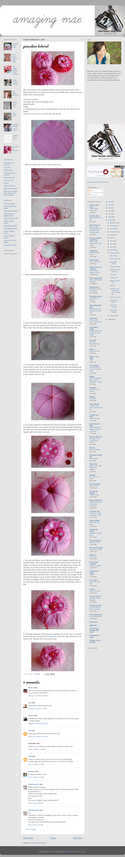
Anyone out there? (95, 591)
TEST (91, 360)
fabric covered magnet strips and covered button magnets (11, 193)
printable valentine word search (15, 127)
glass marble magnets (10, 188)
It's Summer (93, 398)
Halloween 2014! (95, 542)
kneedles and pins (95, 605)
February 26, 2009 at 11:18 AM (38, 736)
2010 (110, 217)
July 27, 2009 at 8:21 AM (36, 777)
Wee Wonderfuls (95, 484)
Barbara (31, 687)
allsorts (92, 349)
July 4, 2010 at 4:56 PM (35, 803)
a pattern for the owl (15, 137)
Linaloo (92, 589)
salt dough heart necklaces (9, 163)
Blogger (83, 851)
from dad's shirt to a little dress (15, 58)
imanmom (31, 771)
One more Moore (95, 540)
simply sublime (94, 520)
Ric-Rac (92, 448)
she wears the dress (15, 93)
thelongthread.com (96, 296)
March (112, 250)
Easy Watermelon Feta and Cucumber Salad (95, 369)
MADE (92, 376)
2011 (110, 214)
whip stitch (72, 634)
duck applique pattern (10, 228)
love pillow (7, 167)
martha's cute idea (115, 297)
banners (6, 183)
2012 (110, 211)
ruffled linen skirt (15, 104)
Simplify (92, 397)
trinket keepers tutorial (15, 82)
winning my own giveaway (115, 270)
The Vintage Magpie (94, 492)
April (112, 247)
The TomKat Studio (94, 328)
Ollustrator (68, 851)
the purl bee (94, 622)
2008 (110, 319)
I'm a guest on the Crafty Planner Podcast (95, 440)
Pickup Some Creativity (94, 563)
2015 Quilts (14, 114)
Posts (91, 191)
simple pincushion (9, 186)
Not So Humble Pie (96, 615)
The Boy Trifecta (95, 596)
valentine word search (10, 253)
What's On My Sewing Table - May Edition (96, 243)
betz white (93, 340)
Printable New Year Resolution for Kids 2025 (95, 311)
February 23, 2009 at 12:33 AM (38, 696)
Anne (30, 756)
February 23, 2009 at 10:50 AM (38, 723)
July (111, 238)
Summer (92, 574)
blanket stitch (53, 636)
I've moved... (93, 556)
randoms (112, 285)
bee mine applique (9, 203)
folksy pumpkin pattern (11, 218)
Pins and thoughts (95, 449)
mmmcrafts (93, 318)
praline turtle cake (115, 259)
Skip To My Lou (95, 225)
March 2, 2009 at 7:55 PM (36, 764)
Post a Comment (31, 829)
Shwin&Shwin (94, 287)
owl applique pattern (10, 245)
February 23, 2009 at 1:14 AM (37, 708)
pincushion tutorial (113, 262)
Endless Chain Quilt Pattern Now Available (95, 467)
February (113, 253)
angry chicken (94, 404)
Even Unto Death (95, 418)
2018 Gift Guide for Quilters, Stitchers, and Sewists (95, 429)
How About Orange (96, 548)
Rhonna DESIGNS (96, 500)
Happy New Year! (95, 351)
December (113, 223)
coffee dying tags (115, 266)
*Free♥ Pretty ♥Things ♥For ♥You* (94, 630)
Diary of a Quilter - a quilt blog (96, 239)
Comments (93, 194)
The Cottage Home (96, 278)
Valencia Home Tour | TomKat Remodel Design (96, 333)
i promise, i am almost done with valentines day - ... (115, 291)
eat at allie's (93, 580)
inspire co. (93, 555)
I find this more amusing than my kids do (96, 407)
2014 (110, 205)
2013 (110, 208)
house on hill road (95, 437)
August (112, 235)
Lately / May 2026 (95, 261)
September (113, 232)
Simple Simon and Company (96, 268)
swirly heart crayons (113, 306)
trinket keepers (8, 170)
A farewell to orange (96, 549)
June (111, 241)
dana (29, 703)
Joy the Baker (94, 365)
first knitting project (113, 301)
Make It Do (93, 464)
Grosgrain (93, 387)
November (113, 226)
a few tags (113, 274)
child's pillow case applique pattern (9, 214)
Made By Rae (94, 260)
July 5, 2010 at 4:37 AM (35, 825)
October (113, 229)
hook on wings (94, 486)
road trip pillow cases (15, 45)
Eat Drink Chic (95, 511)
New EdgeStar (94, 458)
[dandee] (92, 475)
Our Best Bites (94, 216)
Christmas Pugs (94, 495)
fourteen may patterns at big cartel (98, 182)
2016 (110, 202)
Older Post (77, 838)
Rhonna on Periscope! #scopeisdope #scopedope (96, 504)
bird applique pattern (10, 226)
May (111, 244)
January (112, 316)
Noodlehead (93, 251)
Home (53, 838)
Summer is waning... (96, 565)
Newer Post (28, 838)
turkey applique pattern (11, 211)
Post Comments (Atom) (39, 843)
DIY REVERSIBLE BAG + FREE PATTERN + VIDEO (96, 380)
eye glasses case (9, 180)
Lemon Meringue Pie (96, 616)
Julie (29, 730)
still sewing (113, 256)
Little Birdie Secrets (94, 530)
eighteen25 (93, 625)
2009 (110, 220)
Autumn (31, 715)
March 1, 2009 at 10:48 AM (36, 749)
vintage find (113, 277)
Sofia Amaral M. (33, 784)
